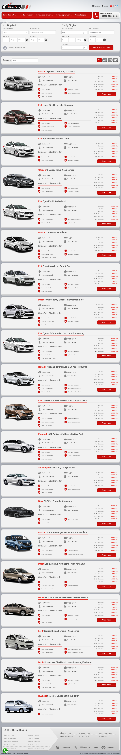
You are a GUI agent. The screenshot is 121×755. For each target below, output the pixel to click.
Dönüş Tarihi (65, 36)
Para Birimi (65, 44)
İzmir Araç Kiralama (63, 15)
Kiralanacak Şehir (8, 28)
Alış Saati (33, 36)
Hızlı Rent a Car (98, 753)
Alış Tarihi (6, 36)
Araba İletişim (80, 15)
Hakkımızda (103, 736)
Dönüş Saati (92, 36)
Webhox (86, 753)
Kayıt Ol (105, 6)
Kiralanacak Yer (34, 28)
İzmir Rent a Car (9, 15)
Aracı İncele (106, 94)
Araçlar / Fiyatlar (26, 15)
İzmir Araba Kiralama (44, 15)
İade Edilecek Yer (94, 28)
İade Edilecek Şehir (67, 28)
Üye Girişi (96, 6)
